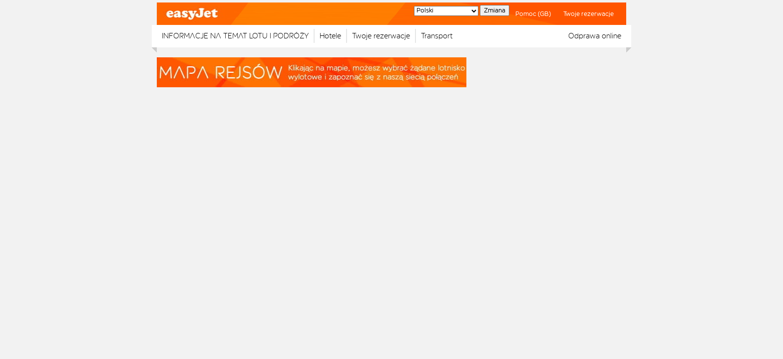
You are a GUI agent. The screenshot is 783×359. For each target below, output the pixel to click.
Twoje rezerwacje (588, 14)
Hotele (330, 36)
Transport (436, 36)
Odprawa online (594, 36)
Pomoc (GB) (533, 14)
